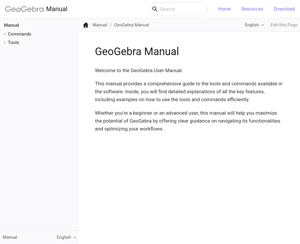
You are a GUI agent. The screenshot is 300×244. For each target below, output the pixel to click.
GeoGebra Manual (131, 25)
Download (284, 9)
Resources (252, 9)
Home (224, 9)
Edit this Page (284, 25)
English (252, 25)
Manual (36, 9)
